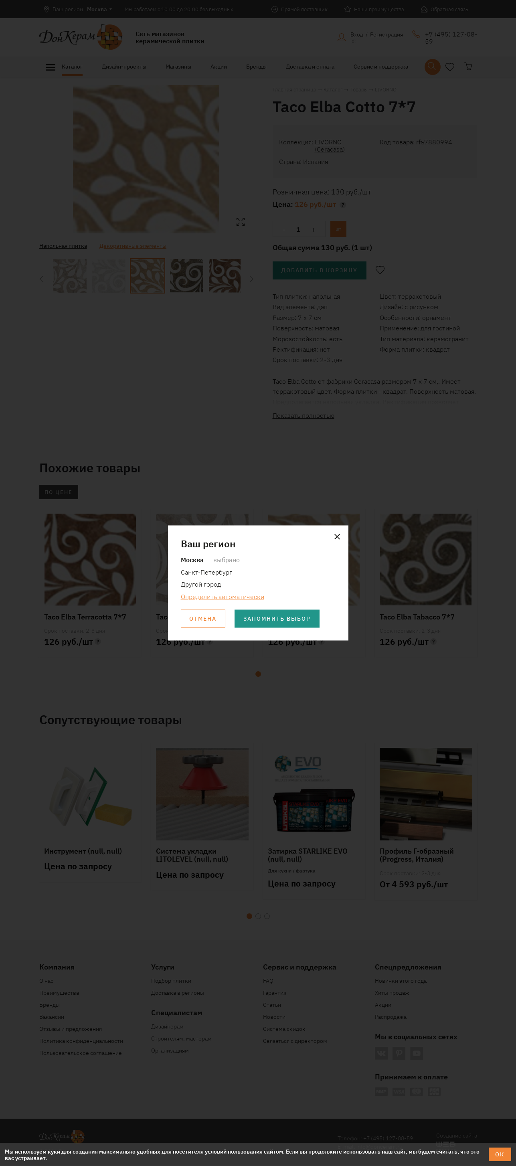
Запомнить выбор (278, 619)
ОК (499, 1154)
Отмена (203, 619)
